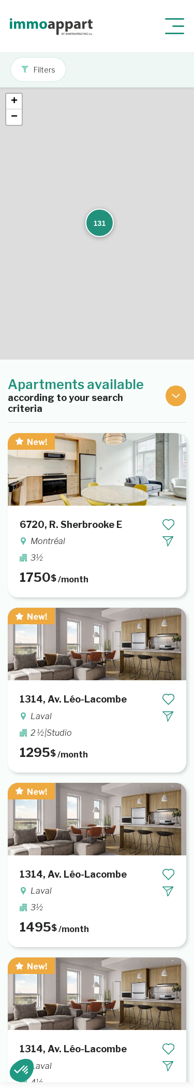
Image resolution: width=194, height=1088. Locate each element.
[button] (93, 137)
